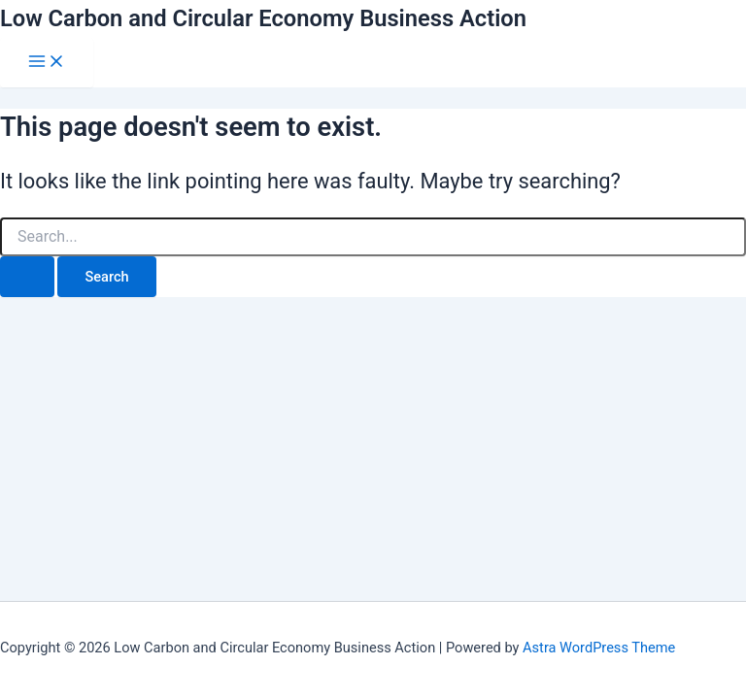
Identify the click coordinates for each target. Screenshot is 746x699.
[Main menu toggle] (46, 62)
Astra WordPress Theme (599, 647)
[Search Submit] (27, 277)
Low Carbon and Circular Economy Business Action (263, 18)
